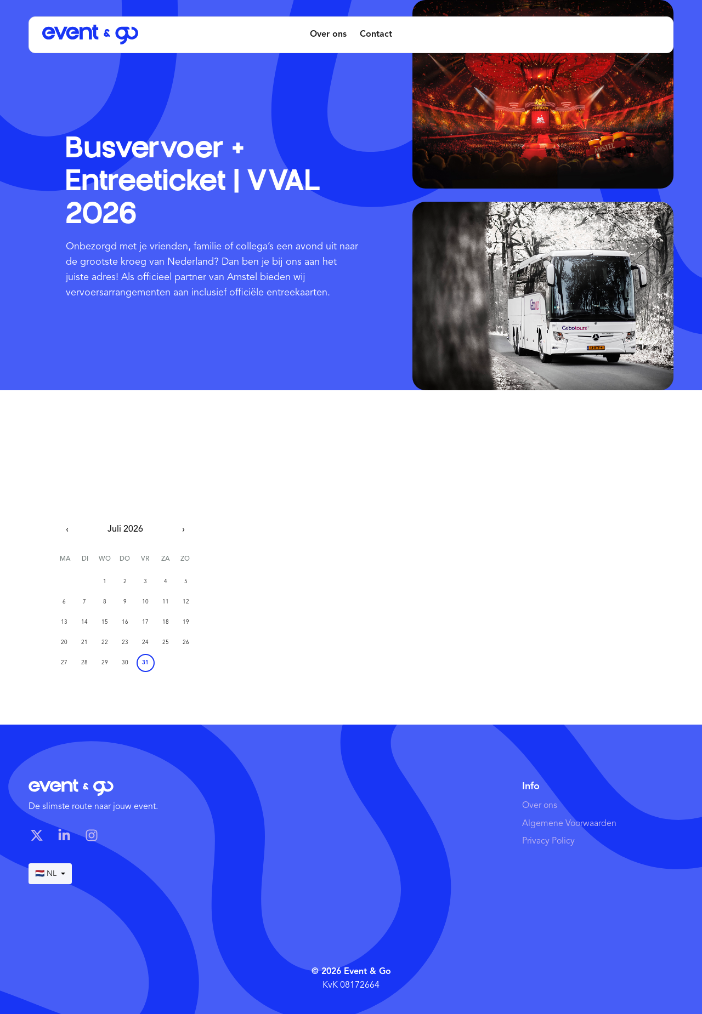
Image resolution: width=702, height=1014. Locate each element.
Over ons (328, 34)
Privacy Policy (548, 841)
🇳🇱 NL (50, 874)
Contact (376, 34)
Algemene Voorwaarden (569, 823)
